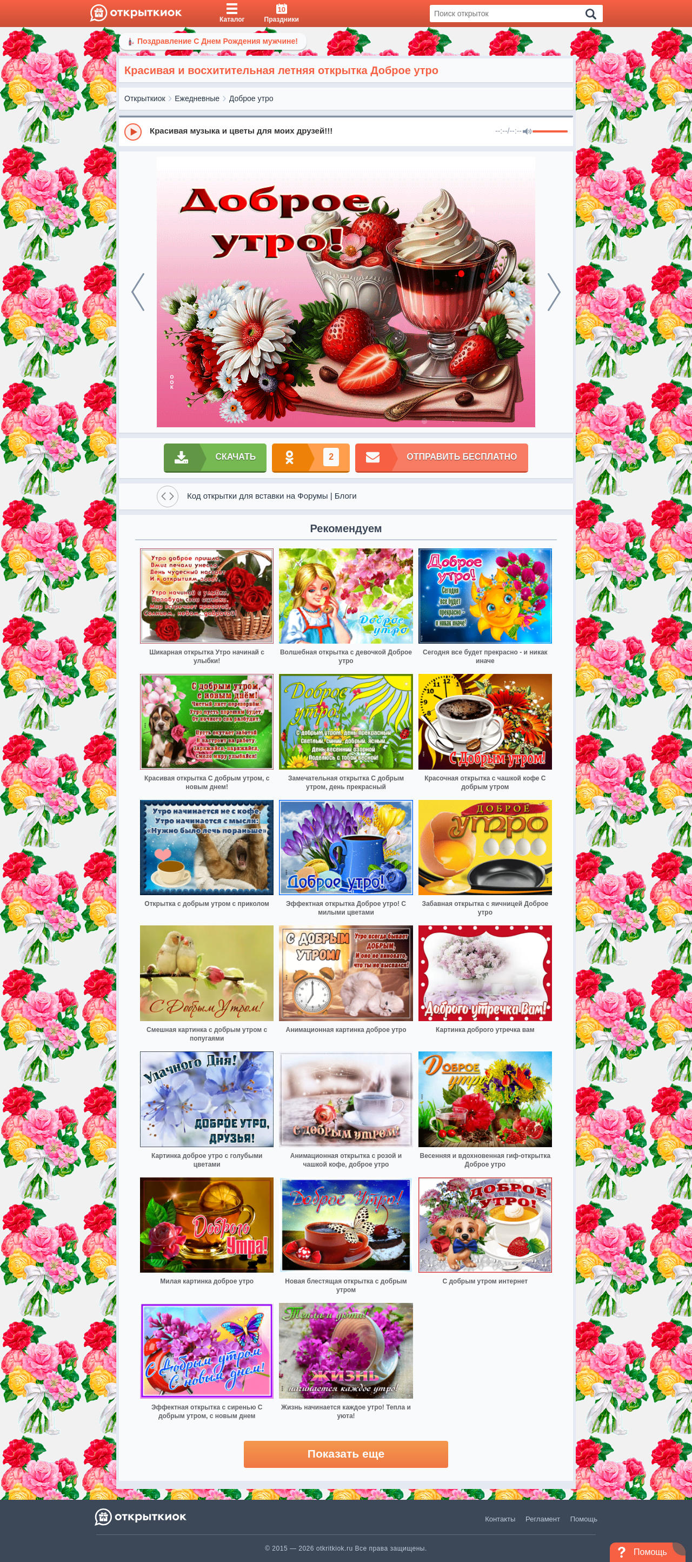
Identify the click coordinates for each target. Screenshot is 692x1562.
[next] (554, 292)
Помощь (583, 1519)
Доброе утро (251, 98)
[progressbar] (550, 132)
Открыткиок (144, 98)
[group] (346, 131)
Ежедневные (197, 98)
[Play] (133, 132)
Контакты (500, 1519)
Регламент (542, 1519)
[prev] (138, 292)
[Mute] (527, 132)
